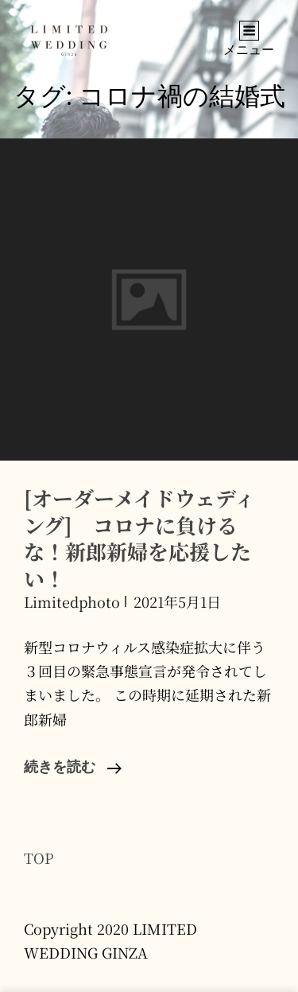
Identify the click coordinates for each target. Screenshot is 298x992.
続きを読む (73, 768)
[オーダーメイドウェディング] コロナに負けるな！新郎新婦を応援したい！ (139, 538)
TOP (39, 857)
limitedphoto (72, 601)
